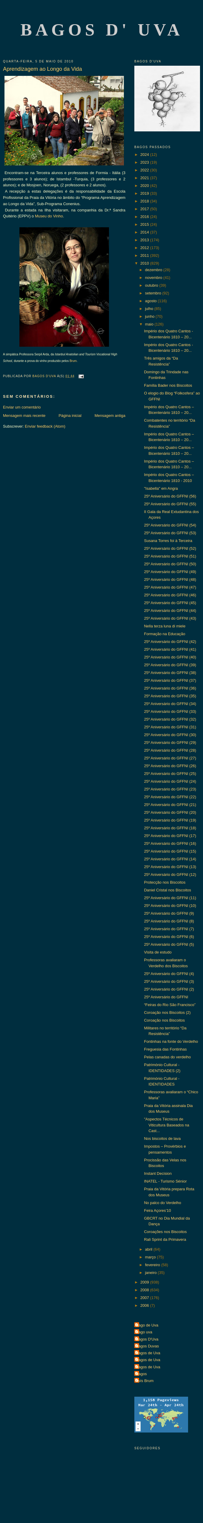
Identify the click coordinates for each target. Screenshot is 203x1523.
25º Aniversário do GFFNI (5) (169, 944)
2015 (145, 224)
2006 (145, 1305)
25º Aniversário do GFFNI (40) (170, 657)
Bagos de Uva (148, 1353)
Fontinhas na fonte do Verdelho (171, 1041)
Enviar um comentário (22, 407)
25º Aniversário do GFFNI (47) (170, 587)
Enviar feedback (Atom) (45, 426)
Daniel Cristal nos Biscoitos (167, 890)
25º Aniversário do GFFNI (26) (170, 766)
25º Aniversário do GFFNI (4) (169, 973)
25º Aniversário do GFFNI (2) (169, 989)
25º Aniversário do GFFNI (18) (170, 828)
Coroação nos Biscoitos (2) (167, 1012)
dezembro (154, 270)
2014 (145, 232)
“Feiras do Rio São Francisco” (170, 1004)
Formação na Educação (164, 634)
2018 (145, 201)
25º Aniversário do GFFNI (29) (170, 742)
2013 (145, 240)
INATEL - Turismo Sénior (165, 1181)
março (151, 1257)
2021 (145, 178)
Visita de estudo (157, 952)
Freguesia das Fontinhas (165, 1049)
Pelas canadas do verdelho (167, 1057)
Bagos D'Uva (147, 1339)
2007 (145, 1297)
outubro (152, 285)
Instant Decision (158, 1173)
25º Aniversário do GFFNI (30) (170, 735)
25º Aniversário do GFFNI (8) (169, 921)
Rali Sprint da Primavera (165, 1239)
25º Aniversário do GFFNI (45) (170, 603)
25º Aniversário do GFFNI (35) (170, 696)
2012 (145, 247)
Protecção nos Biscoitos (164, 882)
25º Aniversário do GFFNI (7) (169, 929)
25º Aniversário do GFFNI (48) (170, 579)
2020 (145, 185)
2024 (145, 154)
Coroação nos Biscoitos (164, 1020)
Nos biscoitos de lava (162, 1138)
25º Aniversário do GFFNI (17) (170, 835)
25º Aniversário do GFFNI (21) (170, 804)
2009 (145, 1282)
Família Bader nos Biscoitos (168, 385)
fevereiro (153, 1265)
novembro (154, 277)
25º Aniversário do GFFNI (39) (170, 665)
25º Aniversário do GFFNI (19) (170, 820)
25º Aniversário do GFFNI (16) (170, 843)
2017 (145, 209)
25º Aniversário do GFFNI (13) (170, 867)
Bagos (141, 1374)
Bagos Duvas (147, 1346)
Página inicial (70, 415)
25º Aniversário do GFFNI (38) (170, 672)
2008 (145, 1290)
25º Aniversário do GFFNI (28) (170, 750)
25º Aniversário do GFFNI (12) (170, 874)
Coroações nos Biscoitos (165, 1231)
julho (149, 308)
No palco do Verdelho (162, 1202)
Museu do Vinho (49, 216)
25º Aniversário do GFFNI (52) (170, 548)
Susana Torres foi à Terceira (168, 540)
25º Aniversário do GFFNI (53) (170, 533)
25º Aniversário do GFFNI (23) (170, 789)
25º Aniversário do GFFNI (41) (170, 649)
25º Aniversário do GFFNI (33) (170, 711)
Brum (73, 361)
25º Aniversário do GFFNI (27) (170, 758)
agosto (151, 301)
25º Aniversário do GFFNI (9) (169, 913)
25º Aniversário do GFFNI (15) (170, 851)
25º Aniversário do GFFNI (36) (170, 688)
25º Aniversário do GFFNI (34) (170, 703)
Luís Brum (144, 1380)
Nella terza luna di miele (164, 626)
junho (150, 316)
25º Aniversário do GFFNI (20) (170, 812)
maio (150, 324)
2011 (145, 255)
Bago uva (144, 1332)
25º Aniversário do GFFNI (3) (169, 981)
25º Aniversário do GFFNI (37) (170, 680)
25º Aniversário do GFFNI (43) (170, 618)
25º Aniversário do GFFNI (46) (170, 595)
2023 (145, 162)
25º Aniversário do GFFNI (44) (170, 610)
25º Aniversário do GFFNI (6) (169, 936)
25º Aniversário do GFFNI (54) (170, 525)
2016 (145, 216)
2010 (145, 263)
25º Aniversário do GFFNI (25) (170, 773)
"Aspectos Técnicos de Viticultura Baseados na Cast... (166, 1125)
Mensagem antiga (110, 415)
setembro (153, 293)
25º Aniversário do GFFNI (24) (170, 781)
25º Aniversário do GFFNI (166, 997)
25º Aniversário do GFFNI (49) (170, 571)
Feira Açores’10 (157, 1210)
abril (149, 1249)
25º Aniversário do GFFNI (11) (170, 898)
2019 (145, 193)
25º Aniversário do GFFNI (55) (170, 504)
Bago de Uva (147, 1325)
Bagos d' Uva (102, 29)
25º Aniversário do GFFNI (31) (170, 727)
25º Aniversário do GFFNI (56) (170, 496)
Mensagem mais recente (24, 415)
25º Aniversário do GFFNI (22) (170, 797)
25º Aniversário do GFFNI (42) (170, 641)
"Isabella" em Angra (161, 488)
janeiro (151, 1272)
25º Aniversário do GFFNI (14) (170, 859)
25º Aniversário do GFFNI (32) (170, 719)
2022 (145, 170)
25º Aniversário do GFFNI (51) (170, 556)
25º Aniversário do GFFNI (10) (170, 905)
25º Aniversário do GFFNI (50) (170, 564)
